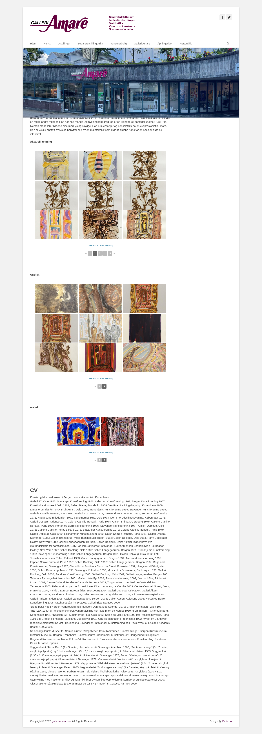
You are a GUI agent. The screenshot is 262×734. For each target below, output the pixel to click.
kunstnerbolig (119, 43)
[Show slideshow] (100, 245)
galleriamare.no (61, 721)
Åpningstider (164, 43)
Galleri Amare (142, 43)
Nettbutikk (186, 43)
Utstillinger (64, 43)
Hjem (33, 43)
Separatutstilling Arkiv (90, 43)
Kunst (47, 43)
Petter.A (226, 721)
